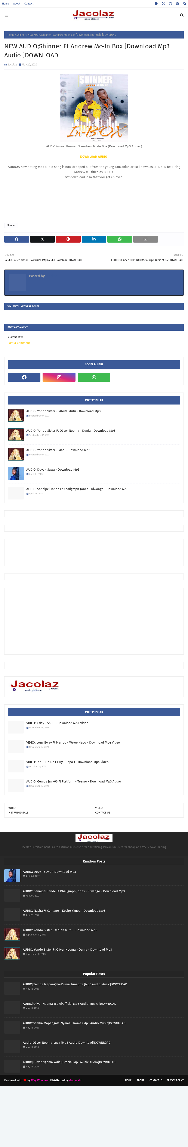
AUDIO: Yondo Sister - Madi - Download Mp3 (58, 450)
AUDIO (12, 807)
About (16, 3)
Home (5, 3)
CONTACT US (102, 812)
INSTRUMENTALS (18, 812)
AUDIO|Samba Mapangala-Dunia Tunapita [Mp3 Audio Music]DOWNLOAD (75, 984)
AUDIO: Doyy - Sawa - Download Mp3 (52, 469)
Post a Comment (18, 343)
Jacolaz (12, 64)
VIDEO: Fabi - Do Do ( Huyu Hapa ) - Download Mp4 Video (67, 762)
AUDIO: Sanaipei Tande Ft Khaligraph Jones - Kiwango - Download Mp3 (77, 489)
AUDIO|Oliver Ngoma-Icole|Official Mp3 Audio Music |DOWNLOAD (69, 1004)
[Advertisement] (85, 552)
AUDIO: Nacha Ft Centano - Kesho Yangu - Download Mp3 (64, 911)
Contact (28, 3)
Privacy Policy (175, 1080)
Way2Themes (39, 1080)
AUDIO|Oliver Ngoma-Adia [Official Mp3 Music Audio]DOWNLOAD (69, 1062)
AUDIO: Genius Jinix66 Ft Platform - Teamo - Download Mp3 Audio (73, 781)
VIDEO (99, 807)
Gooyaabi (75, 1080)
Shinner (21, 34)
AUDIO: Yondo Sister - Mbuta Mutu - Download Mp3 (63, 411)
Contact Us (156, 1080)
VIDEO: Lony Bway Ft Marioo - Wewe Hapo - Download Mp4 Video (73, 742)
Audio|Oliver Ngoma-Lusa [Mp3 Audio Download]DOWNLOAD (67, 1043)
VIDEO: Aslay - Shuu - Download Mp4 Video (57, 723)
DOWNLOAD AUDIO (93, 157)
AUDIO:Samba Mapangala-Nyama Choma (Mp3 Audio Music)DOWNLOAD (74, 1023)
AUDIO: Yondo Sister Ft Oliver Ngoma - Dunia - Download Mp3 (70, 431)
